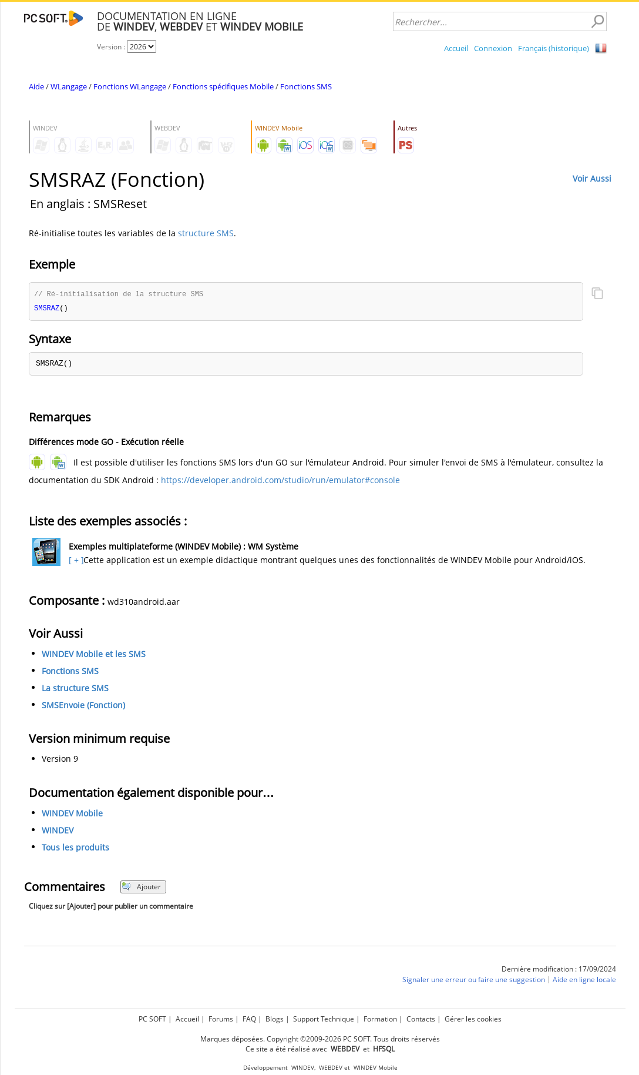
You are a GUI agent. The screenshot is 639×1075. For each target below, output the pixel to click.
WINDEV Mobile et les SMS (94, 655)
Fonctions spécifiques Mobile (223, 86)
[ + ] (75, 561)
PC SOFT (152, 1019)
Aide (36, 86)
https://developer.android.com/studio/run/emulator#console (280, 481)
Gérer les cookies (473, 1019)
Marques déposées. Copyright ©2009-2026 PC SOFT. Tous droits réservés (320, 1039)
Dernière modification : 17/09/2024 (559, 970)
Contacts (420, 1019)
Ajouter (141, 888)
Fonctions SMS (306, 86)
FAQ (249, 1019)
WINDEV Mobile (72, 814)
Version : (112, 47)
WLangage (69, 86)
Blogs (274, 1019)
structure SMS (206, 233)
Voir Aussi (592, 178)
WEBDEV (330, 1067)
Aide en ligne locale (584, 981)
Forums (220, 1019)
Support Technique (323, 1019)
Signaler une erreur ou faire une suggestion (473, 981)
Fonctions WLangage (129, 86)
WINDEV (57, 831)
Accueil (456, 48)
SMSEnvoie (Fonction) (83, 706)
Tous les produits (75, 848)
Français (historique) (553, 48)
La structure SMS (75, 689)
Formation (380, 1019)
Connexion (493, 48)
